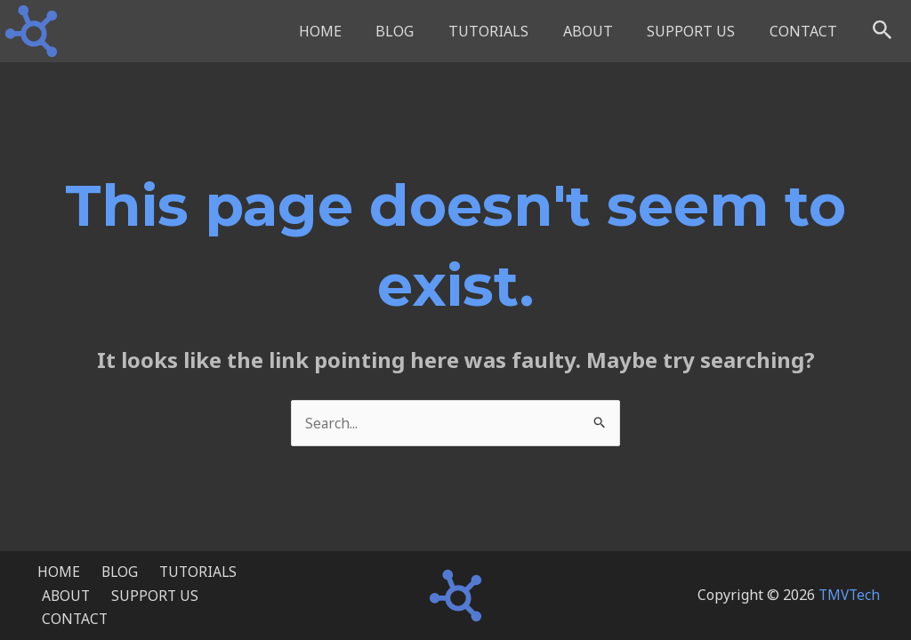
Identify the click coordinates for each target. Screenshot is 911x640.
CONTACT (806, 31)
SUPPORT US (700, 31)
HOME (352, 31)
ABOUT (602, 31)
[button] (882, 31)
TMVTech (848, 599)
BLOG (421, 31)
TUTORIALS (509, 31)
